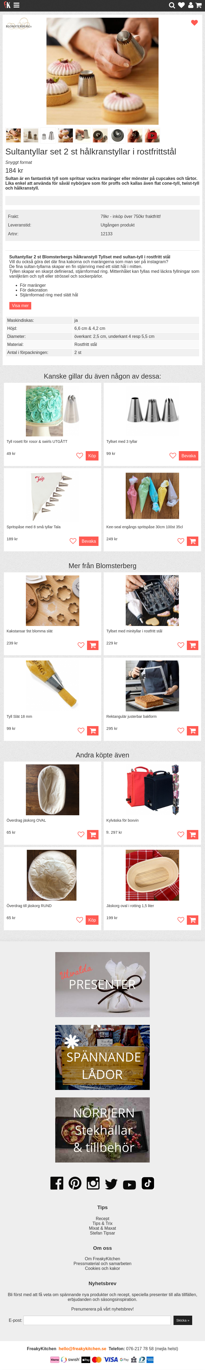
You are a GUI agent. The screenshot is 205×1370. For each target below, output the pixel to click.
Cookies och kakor (102, 1269)
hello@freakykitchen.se (82, 1349)
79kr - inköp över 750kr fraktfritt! (131, 216)
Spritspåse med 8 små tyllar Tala (34, 527)
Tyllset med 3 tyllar (122, 441)
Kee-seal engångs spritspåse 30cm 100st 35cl (145, 527)
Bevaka (189, 456)
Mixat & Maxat (102, 1228)
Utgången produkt (118, 225)
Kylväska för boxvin (123, 820)
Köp (92, 456)
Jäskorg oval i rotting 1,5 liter (130, 906)
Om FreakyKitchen (102, 1259)
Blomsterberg (116, 565)
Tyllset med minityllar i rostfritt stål (134, 631)
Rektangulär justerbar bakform (132, 717)
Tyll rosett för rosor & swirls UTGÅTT (37, 441)
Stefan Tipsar (102, 1233)
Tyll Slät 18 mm (19, 717)
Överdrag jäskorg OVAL (26, 820)
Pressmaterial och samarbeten (103, 1264)
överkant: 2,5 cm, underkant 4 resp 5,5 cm (114, 336)
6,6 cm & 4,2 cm (89, 328)
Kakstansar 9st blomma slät (30, 631)
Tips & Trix (103, 1223)
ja (76, 320)
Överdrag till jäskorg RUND (29, 906)
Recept (102, 1219)
